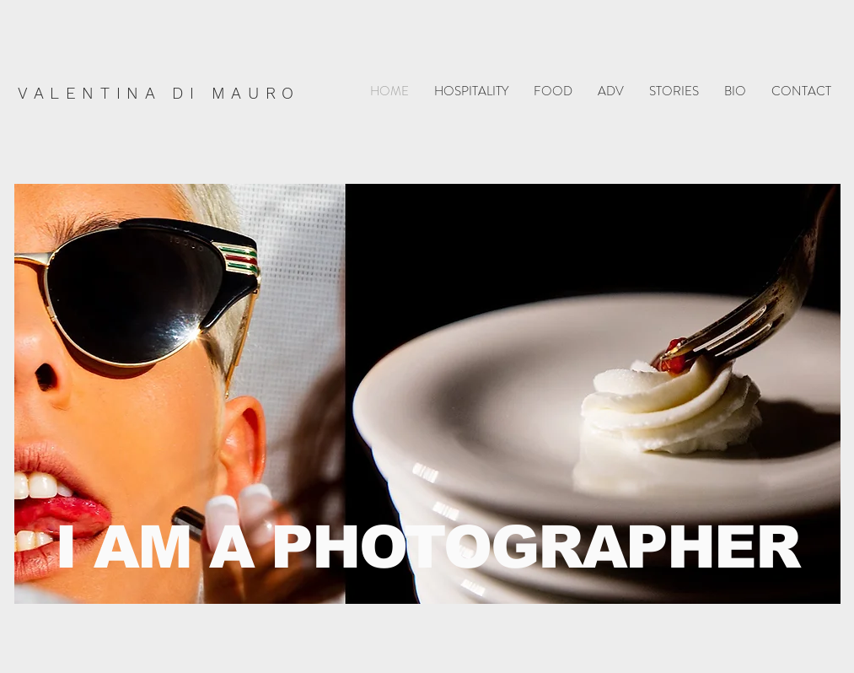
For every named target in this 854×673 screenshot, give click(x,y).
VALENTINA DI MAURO (159, 93)
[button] (471, 91)
